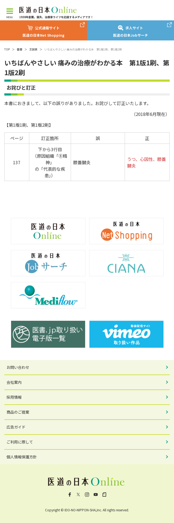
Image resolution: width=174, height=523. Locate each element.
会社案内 (14, 382)
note (104, 494)
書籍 (19, 49)
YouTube (96, 494)
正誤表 (33, 49)
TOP (7, 49)
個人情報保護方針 (22, 456)
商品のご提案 (18, 412)
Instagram (87, 494)
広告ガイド (16, 427)
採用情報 (14, 397)
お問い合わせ (18, 367)
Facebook (69, 494)
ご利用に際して (20, 442)
